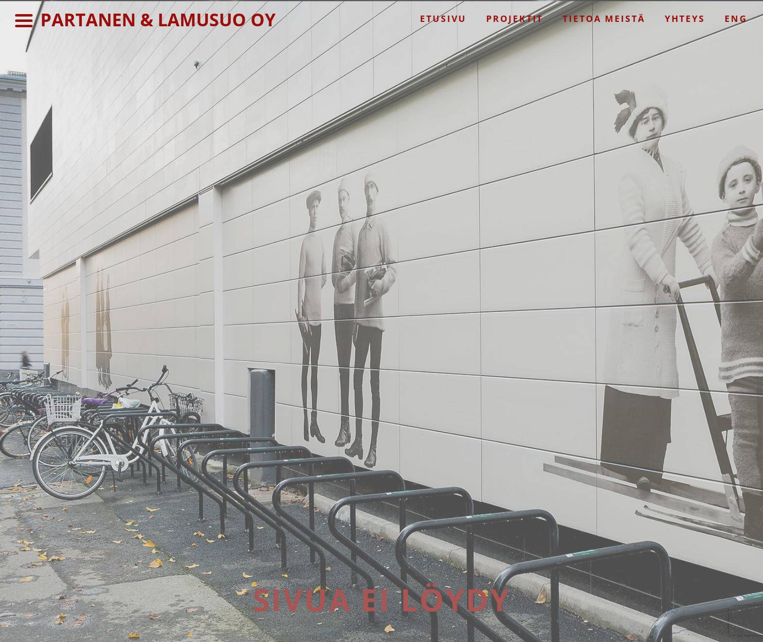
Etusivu (443, 18)
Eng (736, 18)
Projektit (514, 18)
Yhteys (685, 18)
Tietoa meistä (604, 18)
